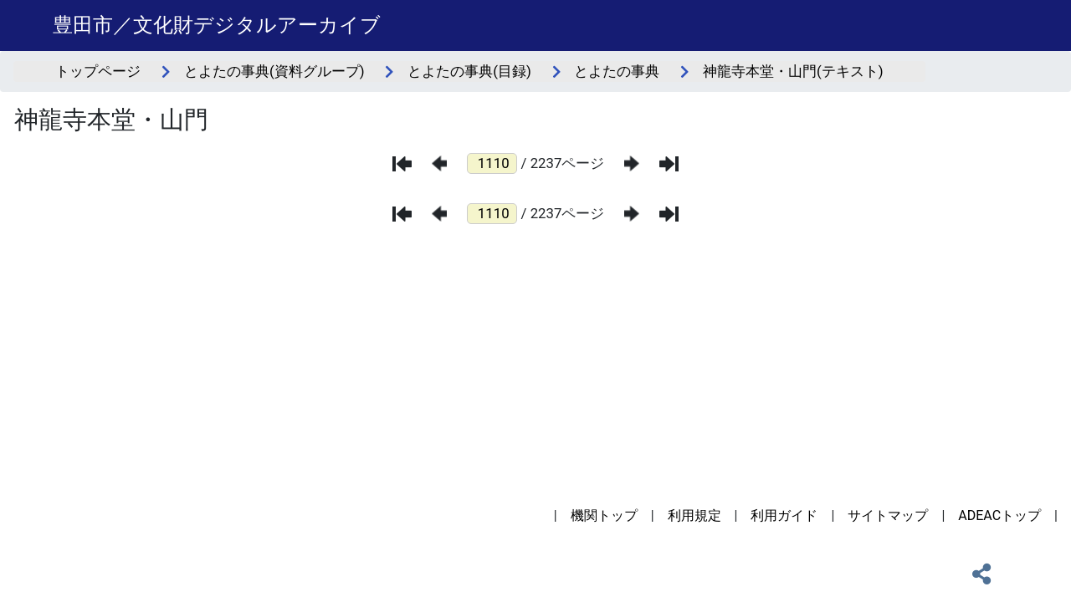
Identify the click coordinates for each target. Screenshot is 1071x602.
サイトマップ (888, 515)
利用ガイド (784, 515)
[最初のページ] (402, 163)
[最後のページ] (669, 163)
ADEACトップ (999, 515)
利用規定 (694, 515)
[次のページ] (631, 163)
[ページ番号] (492, 163)
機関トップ (604, 515)
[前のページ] (439, 163)
